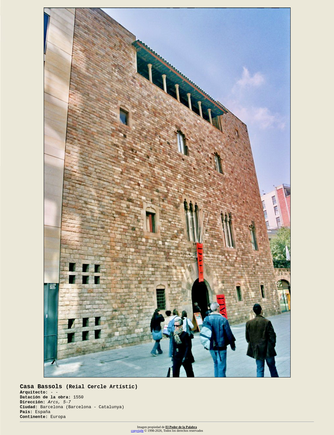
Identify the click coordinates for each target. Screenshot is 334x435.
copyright (137, 430)
